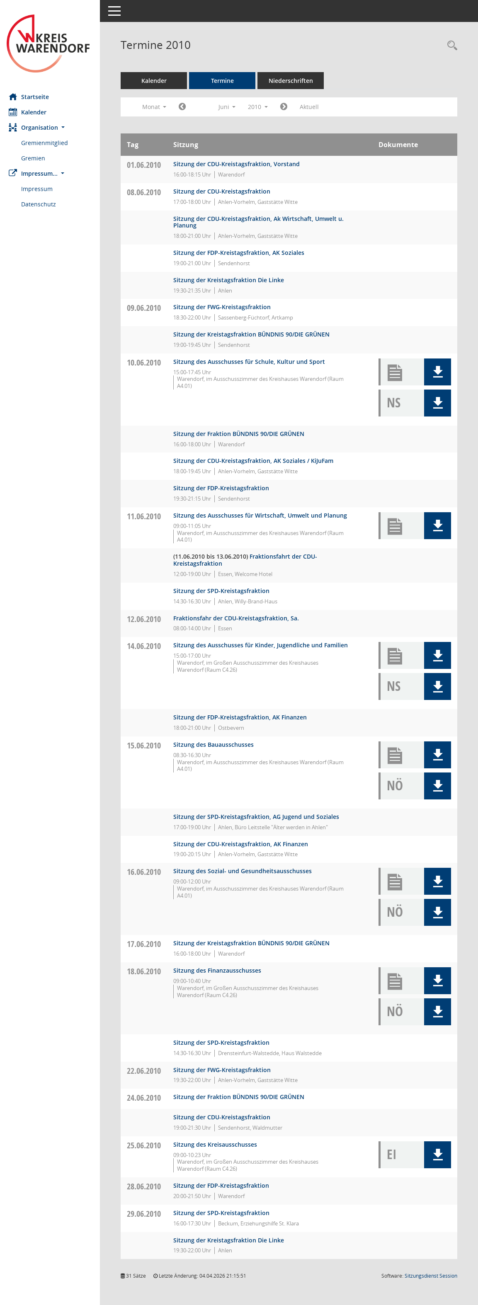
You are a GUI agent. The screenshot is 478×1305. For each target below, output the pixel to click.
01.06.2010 (148, 164)
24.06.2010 (148, 1097)
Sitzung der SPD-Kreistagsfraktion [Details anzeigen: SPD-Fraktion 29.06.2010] (225, 1213)
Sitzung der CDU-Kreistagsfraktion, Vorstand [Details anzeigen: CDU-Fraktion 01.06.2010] (240, 164)
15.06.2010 (148, 745)
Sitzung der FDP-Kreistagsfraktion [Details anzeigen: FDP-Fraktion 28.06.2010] (225, 1185)
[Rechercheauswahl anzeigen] (450, 46)
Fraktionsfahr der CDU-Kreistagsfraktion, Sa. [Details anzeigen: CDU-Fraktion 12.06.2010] (240, 618)
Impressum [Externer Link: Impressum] (40, 189)
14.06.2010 (148, 645)
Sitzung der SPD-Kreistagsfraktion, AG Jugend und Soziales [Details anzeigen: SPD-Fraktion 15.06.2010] (260, 817)
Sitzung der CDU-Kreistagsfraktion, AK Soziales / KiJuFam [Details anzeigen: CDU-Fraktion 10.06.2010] (257, 461)
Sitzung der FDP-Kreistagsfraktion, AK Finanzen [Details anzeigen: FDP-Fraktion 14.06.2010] (244, 717)
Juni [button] (230, 107)
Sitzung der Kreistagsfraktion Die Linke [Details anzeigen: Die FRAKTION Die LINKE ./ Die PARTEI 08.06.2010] (232, 280)
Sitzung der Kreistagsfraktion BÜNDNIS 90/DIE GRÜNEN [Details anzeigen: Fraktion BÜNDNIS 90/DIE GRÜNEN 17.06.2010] (255, 943)
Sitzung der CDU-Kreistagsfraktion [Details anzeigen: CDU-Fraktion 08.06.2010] (225, 191)
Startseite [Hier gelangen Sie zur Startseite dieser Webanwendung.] (32, 96)
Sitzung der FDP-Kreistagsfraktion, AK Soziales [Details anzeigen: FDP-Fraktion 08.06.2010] (242, 253)
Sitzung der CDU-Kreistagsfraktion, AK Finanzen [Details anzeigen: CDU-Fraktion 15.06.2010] (244, 844)
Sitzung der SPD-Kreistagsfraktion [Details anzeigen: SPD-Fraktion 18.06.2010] (225, 1042)
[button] (52, 127)
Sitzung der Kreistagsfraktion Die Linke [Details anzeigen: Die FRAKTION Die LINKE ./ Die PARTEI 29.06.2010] (232, 1240)
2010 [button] (262, 107)
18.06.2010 (148, 971)
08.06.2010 (148, 192)
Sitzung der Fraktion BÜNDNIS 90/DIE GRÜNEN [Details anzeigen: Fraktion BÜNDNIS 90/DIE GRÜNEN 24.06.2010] (242, 1097)
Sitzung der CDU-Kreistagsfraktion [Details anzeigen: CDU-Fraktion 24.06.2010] (225, 1117)
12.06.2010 (148, 619)
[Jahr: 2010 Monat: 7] (287, 106)
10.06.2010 (148, 362)
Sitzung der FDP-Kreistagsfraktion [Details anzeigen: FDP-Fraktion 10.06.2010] (225, 488)
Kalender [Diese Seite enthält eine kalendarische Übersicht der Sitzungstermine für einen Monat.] (31, 112)
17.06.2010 (148, 943)
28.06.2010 (148, 1186)
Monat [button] (158, 107)
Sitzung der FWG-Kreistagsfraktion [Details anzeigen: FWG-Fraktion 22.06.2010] (225, 1070)
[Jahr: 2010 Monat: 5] (186, 106)
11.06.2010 (148, 516)
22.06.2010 (148, 1070)
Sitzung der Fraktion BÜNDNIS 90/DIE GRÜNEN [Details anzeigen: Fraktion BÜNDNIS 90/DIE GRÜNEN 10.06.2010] (242, 434)
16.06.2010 (148, 871)
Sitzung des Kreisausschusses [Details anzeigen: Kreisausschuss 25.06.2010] (219, 1144)
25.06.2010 (148, 1145)
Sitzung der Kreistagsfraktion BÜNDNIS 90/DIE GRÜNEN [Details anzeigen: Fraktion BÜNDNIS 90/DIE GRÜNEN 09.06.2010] (255, 334)
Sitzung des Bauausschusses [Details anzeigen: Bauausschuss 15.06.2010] (217, 744)
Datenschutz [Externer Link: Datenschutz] (42, 204)
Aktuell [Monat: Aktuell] (313, 107)
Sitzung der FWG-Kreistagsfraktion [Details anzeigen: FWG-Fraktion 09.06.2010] (225, 307)
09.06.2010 (148, 307)
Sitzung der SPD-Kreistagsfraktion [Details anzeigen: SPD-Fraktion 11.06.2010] (225, 591)
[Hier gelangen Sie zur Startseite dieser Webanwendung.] (52, 44)
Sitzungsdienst (431, 1275)
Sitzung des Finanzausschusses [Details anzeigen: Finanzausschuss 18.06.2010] (221, 970)
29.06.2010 (148, 1213)
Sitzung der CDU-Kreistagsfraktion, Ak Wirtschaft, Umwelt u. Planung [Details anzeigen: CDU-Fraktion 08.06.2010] (262, 222)
